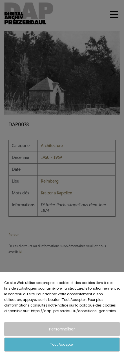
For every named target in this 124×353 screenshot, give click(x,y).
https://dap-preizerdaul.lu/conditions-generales (73, 310)
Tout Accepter (62, 344)
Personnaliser (62, 329)
